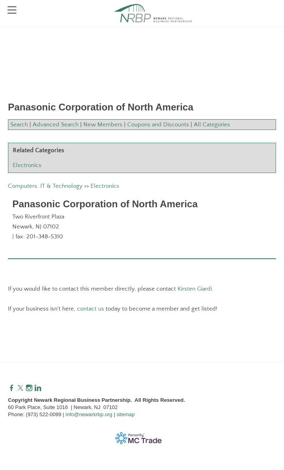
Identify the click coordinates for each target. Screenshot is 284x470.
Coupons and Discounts (158, 124)
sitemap (125, 414)
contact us (90, 308)
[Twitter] (20, 388)
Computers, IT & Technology (45, 186)
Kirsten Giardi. (195, 288)
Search (19, 124)
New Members (102, 124)
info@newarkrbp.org (88, 414)
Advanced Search (56, 124)
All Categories (212, 124)
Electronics (27, 165)
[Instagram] (29, 388)
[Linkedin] (38, 388)
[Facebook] (11, 388)
